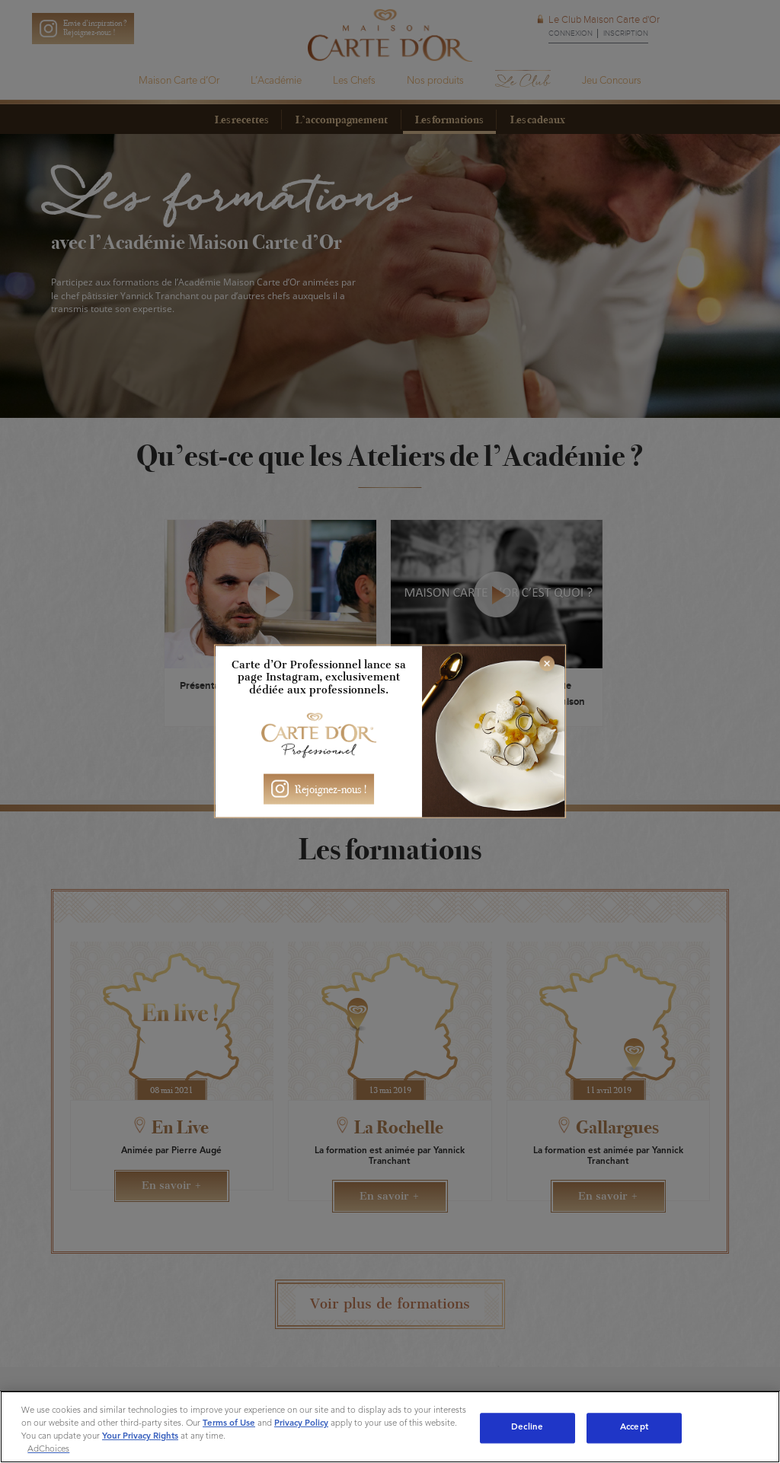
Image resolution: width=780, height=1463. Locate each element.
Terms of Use (229, 1423)
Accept (634, 1427)
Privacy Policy (301, 1423)
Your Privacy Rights (140, 1436)
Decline (527, 1427)
